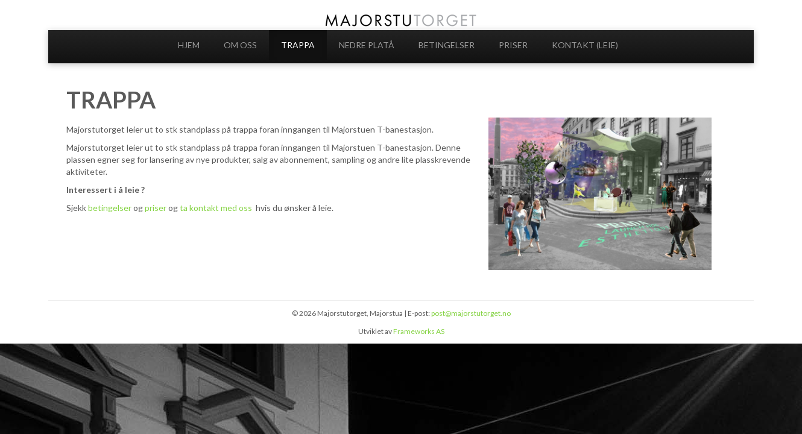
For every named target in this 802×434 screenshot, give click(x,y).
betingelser (109, 208)
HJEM (189, 45)
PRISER (513, 45)
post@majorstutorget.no (471, 313)
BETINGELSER (446, 45)
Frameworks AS (418, 331)
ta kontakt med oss (217, 208)
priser (156, 208)
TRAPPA (298, 45)
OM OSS (240, 45)
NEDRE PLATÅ (366, 45)
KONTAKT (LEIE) (585, 45)
